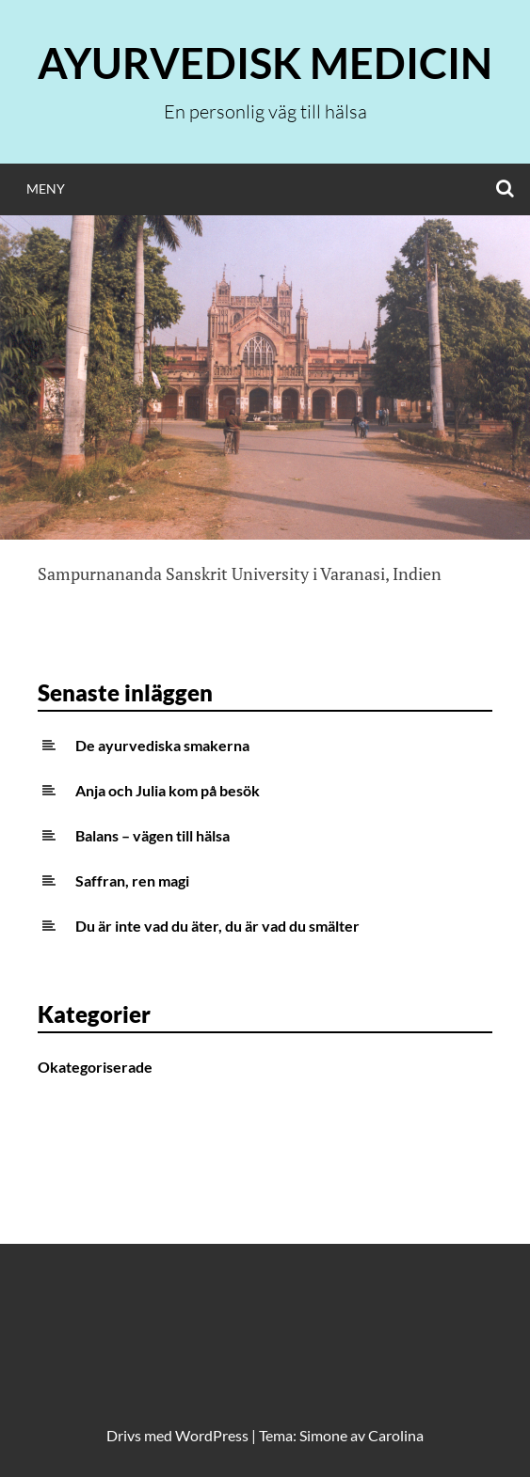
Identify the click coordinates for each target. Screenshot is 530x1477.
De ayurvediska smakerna (162, 745)
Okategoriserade (95, 1067)
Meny (45, 188)
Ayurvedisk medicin (265, 63)
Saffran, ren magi (132, 880)
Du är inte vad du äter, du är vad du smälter (217, 926)
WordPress (212, 1435)
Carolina (396, 1435)
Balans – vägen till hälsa (152, 835)
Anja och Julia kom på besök (167, 790)
